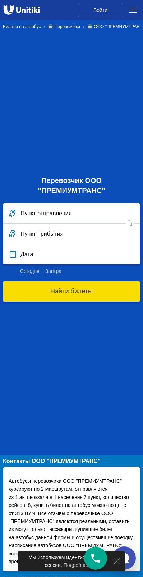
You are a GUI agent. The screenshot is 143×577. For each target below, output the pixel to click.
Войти (100, 10)
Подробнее (77, 565)
